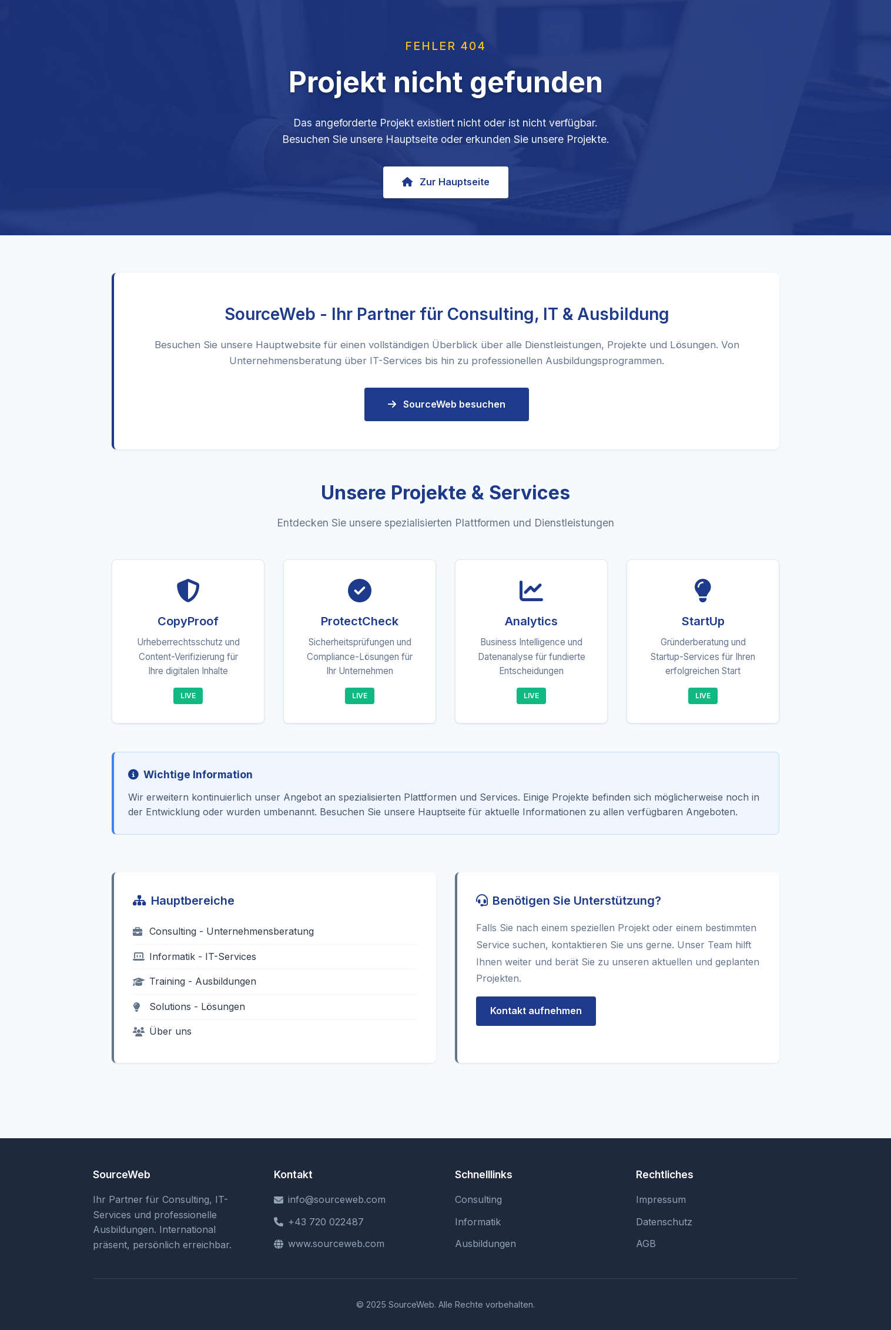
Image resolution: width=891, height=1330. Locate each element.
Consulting (478, 1199)
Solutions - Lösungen (189, 1006)
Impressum (661, 1199)
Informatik (478, 1222)
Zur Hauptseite (446, 182)
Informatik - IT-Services (194, 956)
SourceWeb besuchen (446, 404)
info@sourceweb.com (330, 1199)
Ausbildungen (485, 1243)
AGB (646, 1243)
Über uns (162, 1031)
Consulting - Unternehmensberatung (223, 931)
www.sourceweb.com (329, 1243)
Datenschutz (664, 1222)
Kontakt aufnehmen (536, 1010)
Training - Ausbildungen (194, 981)
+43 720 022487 (319, 1222)
